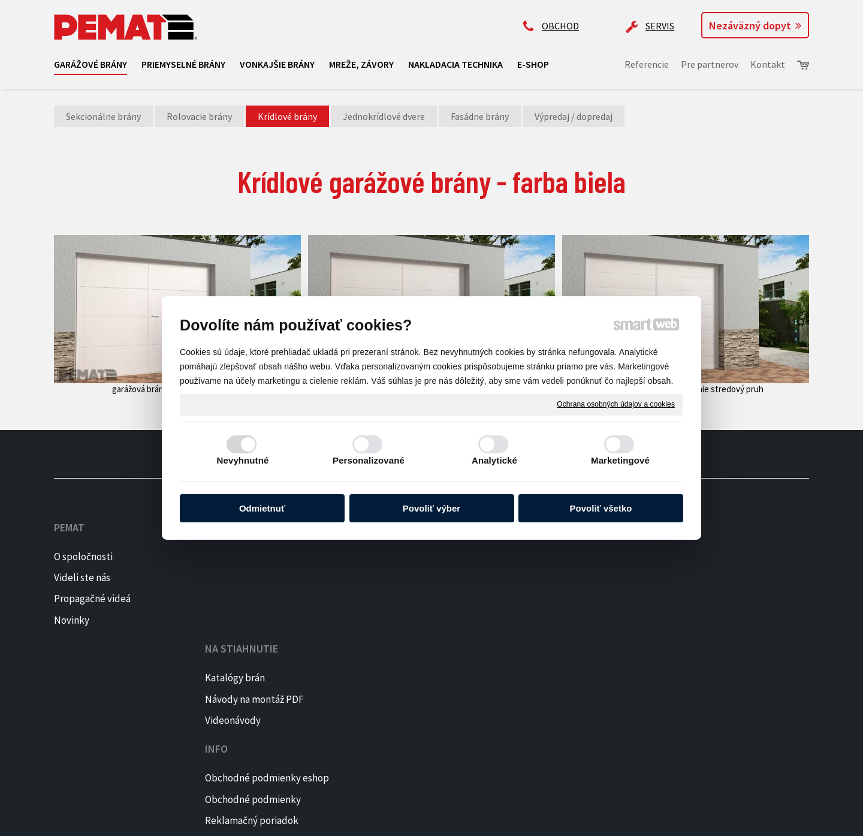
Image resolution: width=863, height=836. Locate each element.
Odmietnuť (262, 508)
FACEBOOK (718, 556)
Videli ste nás (83, 577)
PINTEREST (720, 598)
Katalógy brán (240, 556)
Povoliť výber (431, 508)
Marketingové (620, 460)
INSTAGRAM (721, 577)
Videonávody (237, 598)
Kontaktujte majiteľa (566, 639)
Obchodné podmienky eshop (428, 556)
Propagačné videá (92, 598)
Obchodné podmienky (413, 577)
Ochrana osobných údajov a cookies (616, 404)
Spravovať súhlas (447, 818)
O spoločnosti (83, 556)
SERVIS (659, 26)
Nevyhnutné (243, 460)
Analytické (494, 460)
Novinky (71, 620)
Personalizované (369, 460)
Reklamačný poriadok (412, 598)
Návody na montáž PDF (259, 577)
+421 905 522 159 (555, 545)
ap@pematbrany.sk (563, 592)
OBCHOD (560, 26)
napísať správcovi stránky (249, 818)
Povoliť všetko (601, 508)
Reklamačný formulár (412, 620)
